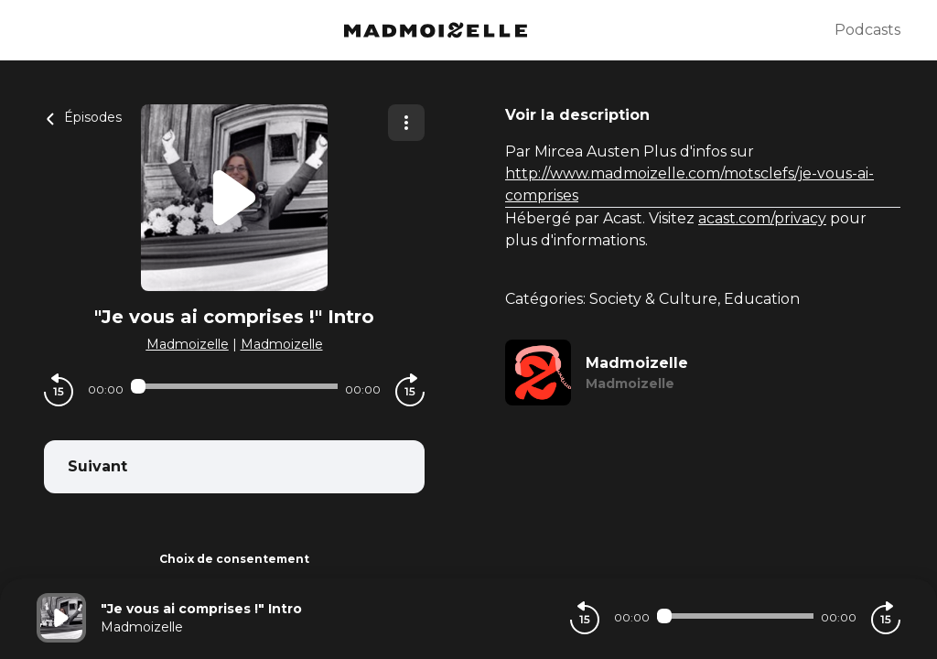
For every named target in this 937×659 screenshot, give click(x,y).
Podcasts (867, 29)
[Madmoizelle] (436, 30)
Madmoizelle (187, 344)
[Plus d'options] (406, 122)
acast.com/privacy (762, 218)
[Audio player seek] (234, 386)
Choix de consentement (234, 559)
